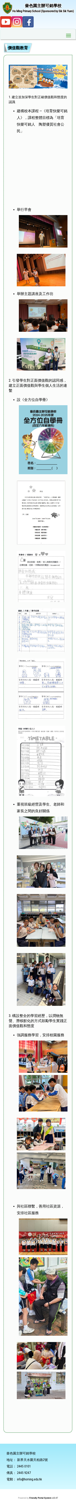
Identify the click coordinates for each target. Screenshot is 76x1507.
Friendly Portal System (40, 1498)
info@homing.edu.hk (29, 1479)
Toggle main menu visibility (69, 35)
